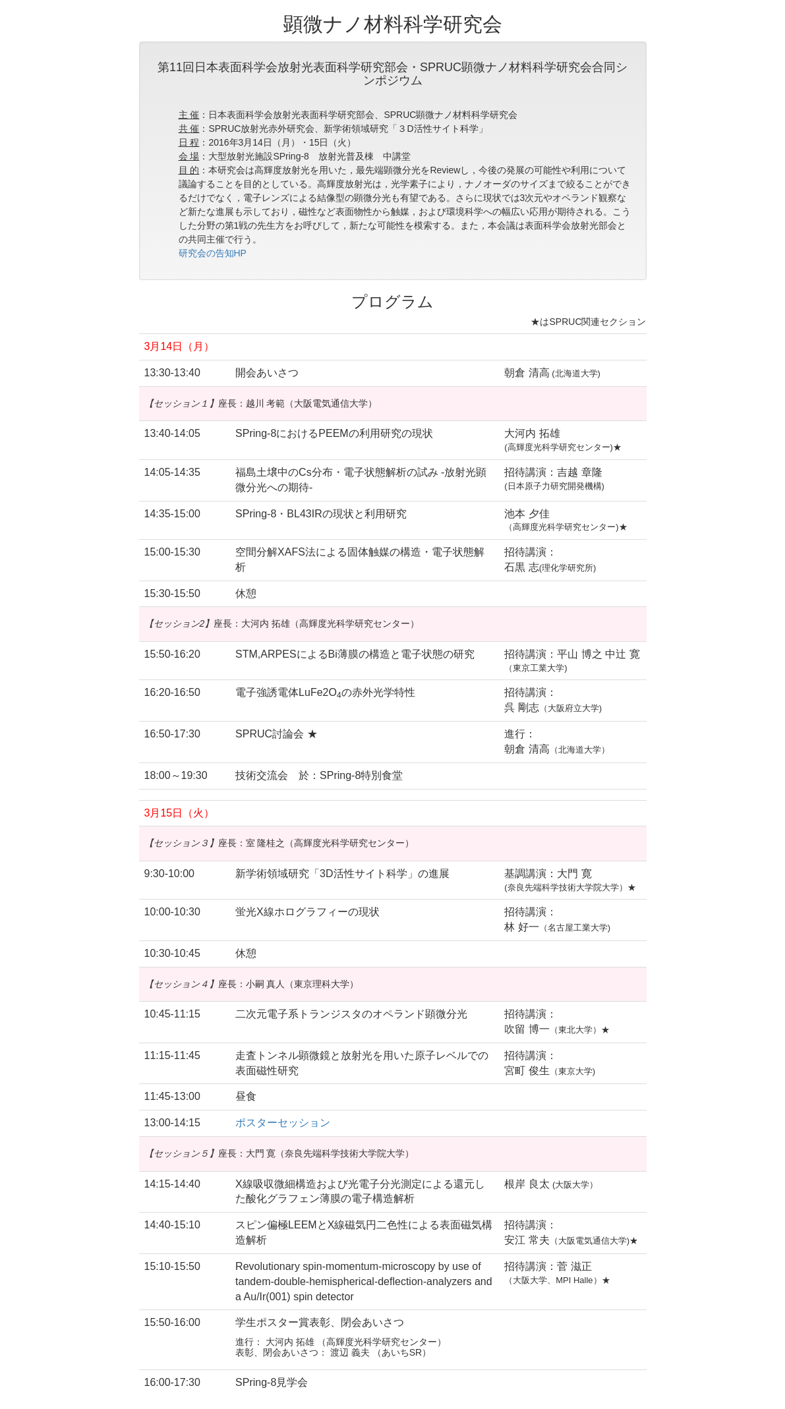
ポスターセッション (282, 1122)
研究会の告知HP (213, 253)
